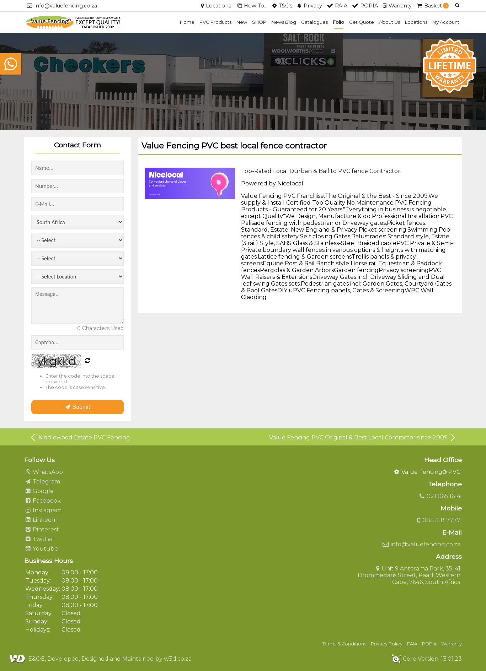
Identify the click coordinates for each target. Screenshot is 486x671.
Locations (416, 22)
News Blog (283, 22)
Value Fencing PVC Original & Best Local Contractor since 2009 (362, 437)
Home (187, 22)
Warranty (451, 643)
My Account (445, 22)
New (241, 22)
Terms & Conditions (344, 643)
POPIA (429, 643)
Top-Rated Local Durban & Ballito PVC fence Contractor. (321, 171)
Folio (338, 22)
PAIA (412, 643)
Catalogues (314, 22)
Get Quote (361, 22)
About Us (389, 22)
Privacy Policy (386, 643)
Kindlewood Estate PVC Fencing (80, 437)
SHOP (259, 22)
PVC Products (215, 22)
